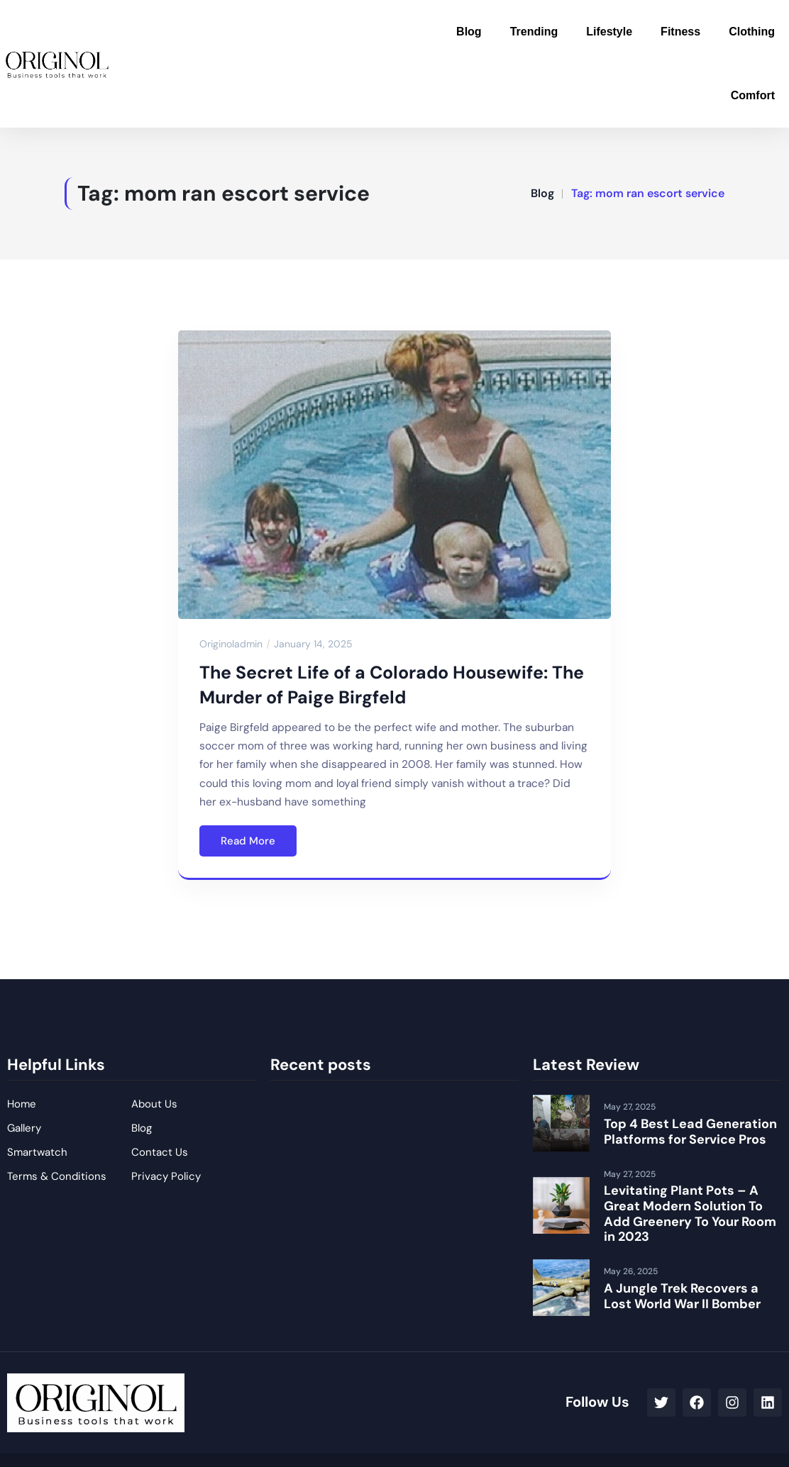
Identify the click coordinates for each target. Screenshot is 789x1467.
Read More (248, 841)
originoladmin (231, 643)
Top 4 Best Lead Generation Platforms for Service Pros (690, 1131)
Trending (534, 32)
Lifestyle (609, 32)
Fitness (680, 32)
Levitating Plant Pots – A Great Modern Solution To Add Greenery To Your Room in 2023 (690, 1213)
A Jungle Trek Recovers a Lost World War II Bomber (682, 1296)
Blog (469, 32)
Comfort (753, 95)
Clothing (752, 32)
